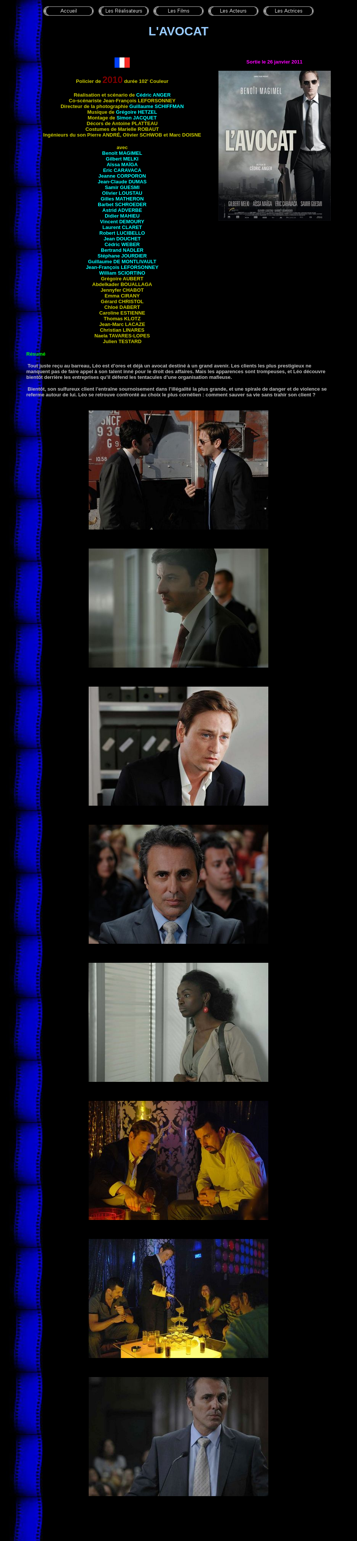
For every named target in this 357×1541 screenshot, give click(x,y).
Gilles (121, 199)
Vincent (122, 221)
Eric (122, 170)
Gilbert (122, 159)
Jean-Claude (122, 181)
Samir (122, 187)
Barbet (122, 204)
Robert (122, 233)
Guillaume (156, 106)
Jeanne (122, 176)
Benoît (122, 153)
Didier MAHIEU (122, 216)
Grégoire (136, 112)
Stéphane (122, 256)
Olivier (122, 193)
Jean (122, 239)
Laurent (122, 227)
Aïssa (122, 164)
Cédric (153, 95)
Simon (136, 118)
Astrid (122, 210)
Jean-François (122, 267)
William (122, 273)
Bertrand (122, 250)
